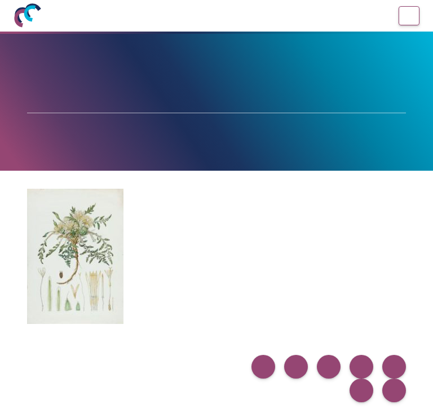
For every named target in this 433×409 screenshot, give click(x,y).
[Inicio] (27, 16)
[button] (263, 367)
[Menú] (409, 15)
